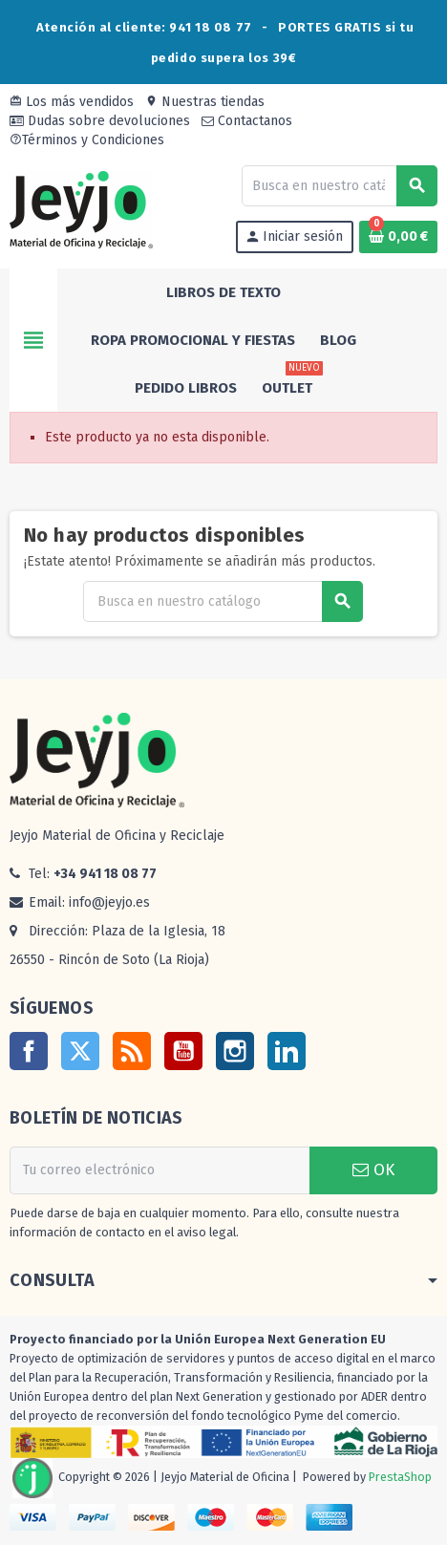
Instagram (235, 1051)
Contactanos (247, 121)
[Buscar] (339, 185)
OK (373, 1170)
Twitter (80, 1051)
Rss (132, 1051)
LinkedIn (286, 1051)
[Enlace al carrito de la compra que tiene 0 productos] (398, 237)
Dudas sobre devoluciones (100, 121)
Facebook (29, 1051)
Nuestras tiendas (205, 102)
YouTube (183, 1051)
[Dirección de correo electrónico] (159, 1170)
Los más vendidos (72, 102)
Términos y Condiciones (87, 140)
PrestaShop (400, 1477)
